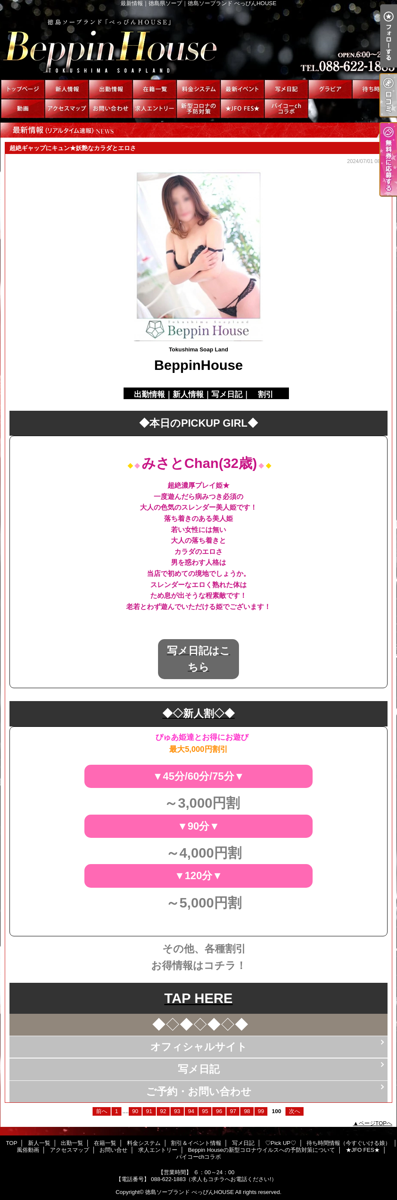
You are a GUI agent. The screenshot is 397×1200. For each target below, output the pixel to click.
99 (261, 1111)
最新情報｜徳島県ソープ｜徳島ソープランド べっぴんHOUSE (198, 43)
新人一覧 (67, 89)
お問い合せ (111, 108)
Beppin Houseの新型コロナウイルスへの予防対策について (198, 108)
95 (205, 1111)
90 (135, 1111)
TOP (23, 89)
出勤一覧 (111, 89)
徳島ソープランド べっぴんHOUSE (189, 1192)
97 (233, 1111)
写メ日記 (286, 89)
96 (219, 1111)
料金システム (198, 89)
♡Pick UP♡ (330, 89)
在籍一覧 (155, 89)
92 (163, 1111)
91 (149, 1111)
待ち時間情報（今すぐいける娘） (374, 89)
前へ (101, 1111)
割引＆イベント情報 (242, 89)
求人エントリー (155, 108)
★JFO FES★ (242, 108)
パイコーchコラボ (286, 108)
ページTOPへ (376, 1123)
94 (191, 1111)
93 (177, 1111)
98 (247, 1111)
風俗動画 (23, 108)
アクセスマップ (67, 108)
